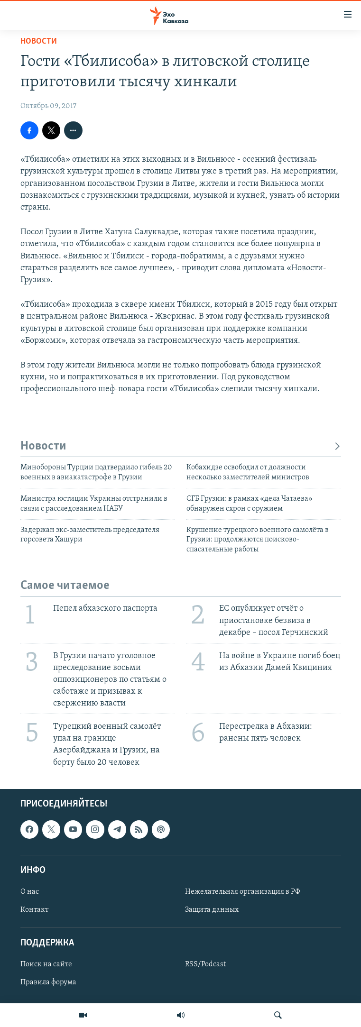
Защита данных (212, 910)
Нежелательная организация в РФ (242, 892)
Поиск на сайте (46, 964)
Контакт (34, 910)
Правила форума (48, 982)
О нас (29, 892)
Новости (38, 41)
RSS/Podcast (205, 964)
